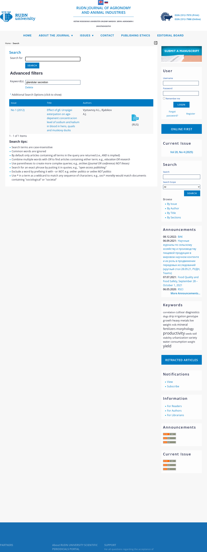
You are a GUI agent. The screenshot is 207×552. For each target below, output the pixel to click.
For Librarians (175, 415)
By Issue (172, 204)
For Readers (174, 406)
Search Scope (181, 185)
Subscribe (173, 386)
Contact (107, 35)
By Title (171, 213)
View (170, 382)
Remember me (173, 98)
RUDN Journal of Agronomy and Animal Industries (103, 16)
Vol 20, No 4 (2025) (181, 152)
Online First (181, 129)
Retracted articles (181, 360)
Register (190, 113)
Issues (85, 35)
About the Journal (54, 35)
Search (166, 171)
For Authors (174, 410)
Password (167, 88)
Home (27, 35)
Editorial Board (170, 35)
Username (168, 78)
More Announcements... (185, 293)
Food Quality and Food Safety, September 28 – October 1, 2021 (181, 281)
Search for (16, 58)
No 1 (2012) (18, 110)
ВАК (180, 236)
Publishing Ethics (135, 35)
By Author (173, 208)
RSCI (180, 289)
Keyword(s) (17, 81)
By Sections (174, 217)
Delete (29, 87)
